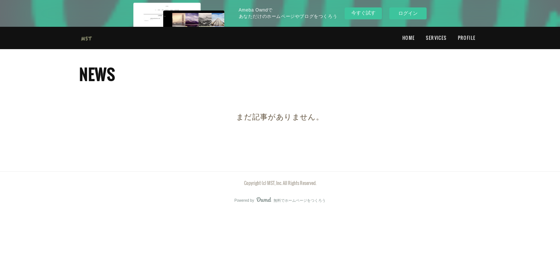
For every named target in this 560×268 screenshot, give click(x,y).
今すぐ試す (363, 13)
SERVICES (436, 38)
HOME (408, 38)
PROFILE (467, 38)
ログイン (408, 13)
